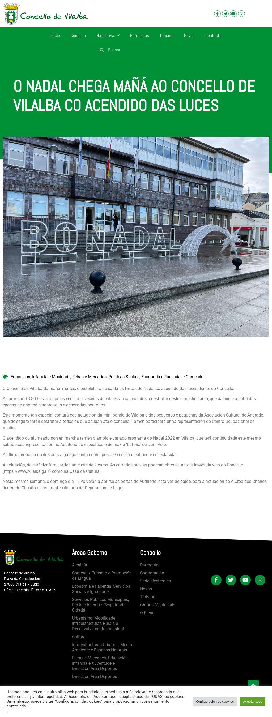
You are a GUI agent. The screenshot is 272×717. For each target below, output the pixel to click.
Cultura (79, 636)
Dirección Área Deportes (94, 676)
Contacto (213, 35)
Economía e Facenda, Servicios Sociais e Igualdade (101, 589)
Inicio (55, 35)
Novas (189, 35)
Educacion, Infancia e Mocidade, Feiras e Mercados (59, 376)
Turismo (166, 35)
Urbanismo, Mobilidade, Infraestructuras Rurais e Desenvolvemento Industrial (98, 623)
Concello (78, 35)
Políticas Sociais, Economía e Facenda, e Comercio (155, 376)
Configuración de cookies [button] (215, 701)
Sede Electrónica (155, 580)
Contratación (152, 573)
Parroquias (139, 35)
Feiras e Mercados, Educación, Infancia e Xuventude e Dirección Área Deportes (100, 663)
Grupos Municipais (157, 604)
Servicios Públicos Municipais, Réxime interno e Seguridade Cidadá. (100, 605)
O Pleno (147, 612)
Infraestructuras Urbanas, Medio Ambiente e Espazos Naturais (102, 647)
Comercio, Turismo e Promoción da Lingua (102, 575)
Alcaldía (79, 565)
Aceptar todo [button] (252, 701)
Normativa (108, 35)
